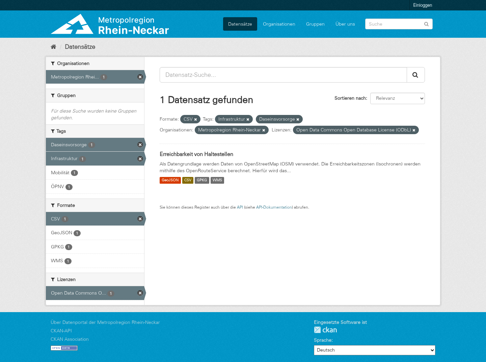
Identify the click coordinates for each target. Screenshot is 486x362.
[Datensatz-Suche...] (283, 75)
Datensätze (240, 24)
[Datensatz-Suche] (399, 24)
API (240, 207)
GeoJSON (170, 180)
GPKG (202, 180)
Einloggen (422, 5)
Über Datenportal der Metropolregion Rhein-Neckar (105, 322)
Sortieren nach (350, 98)
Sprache (322, 340)
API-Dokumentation (274, 207)
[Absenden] (426, 23)
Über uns (345, 24)
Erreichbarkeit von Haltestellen (196, 154)
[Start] (53, 47)
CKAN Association (70, 339)
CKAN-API (61, 331)
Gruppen (315, 24)
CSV (187, 180)
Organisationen (279, 24)
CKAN (325, 329)
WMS (217, 180)
